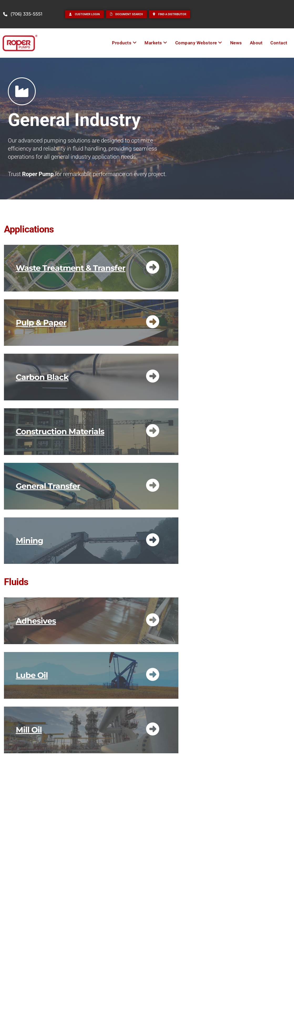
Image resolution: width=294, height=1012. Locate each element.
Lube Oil (32, 675)
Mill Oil (29, 730)
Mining (29, 540)
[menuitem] (124, 43)
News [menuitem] (236, 42)
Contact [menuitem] (278, 42)
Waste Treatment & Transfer (70, 268)
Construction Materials (60, 431)
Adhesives (36, 621)
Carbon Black (42, 377)
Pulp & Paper (41, 322)
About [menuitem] (256, 42)
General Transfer (48, 486)
